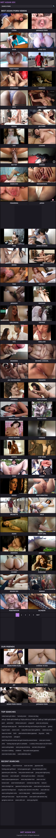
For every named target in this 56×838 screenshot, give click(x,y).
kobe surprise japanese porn (10, 779)
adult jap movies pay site (9, 726)
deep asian (5, 776)
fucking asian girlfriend (8, 769)
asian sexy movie (7, 737)
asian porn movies (44, 740)
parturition (10, 723)
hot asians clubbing (7, 750)
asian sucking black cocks (9, 793)
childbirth (18, 750)
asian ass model (6, 733)
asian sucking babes (8, 747)
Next (38, 615)
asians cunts (15, 730)
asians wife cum (20, 800)
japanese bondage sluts (9, 790)
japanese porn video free (9, 772)
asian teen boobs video (9, 754)
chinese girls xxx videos (28, 776)
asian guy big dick (32, 800)
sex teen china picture (38, 747)
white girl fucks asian (8, 796)
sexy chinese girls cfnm (39, 769)
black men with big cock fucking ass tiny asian (32, 726)
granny (50, 726)
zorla (3, 744)
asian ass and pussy (42, 723)
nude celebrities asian (24, 754)
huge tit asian (6, 730)
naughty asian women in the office (28, 790)
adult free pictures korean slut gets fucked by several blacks (19, 740)
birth (14, 733)
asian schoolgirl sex (7, 786)
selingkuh (17, 737)
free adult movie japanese (31, 750)
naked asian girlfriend (38, 793)
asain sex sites (28, 765)
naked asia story (47, 730)
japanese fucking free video (24, 786)
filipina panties (6, 765)
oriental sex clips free (33, 783)
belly (47, 733)
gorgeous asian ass (7, 800)
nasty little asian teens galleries (31, 730)
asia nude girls (14, 776)
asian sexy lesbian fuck (27, 779)
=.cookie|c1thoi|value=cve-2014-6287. (40, 744)
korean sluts (5, 783)
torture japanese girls (24, 769)
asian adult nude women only (38, 796)
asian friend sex (17, 765)
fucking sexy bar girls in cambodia (17, 744)
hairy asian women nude (26, 772)
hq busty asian (22, 716)
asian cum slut (41, 779)
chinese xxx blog (33, 716)
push (3, 723)
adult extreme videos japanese (28, 733)
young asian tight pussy (43, 772)
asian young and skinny (23, 747)
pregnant (31, 723)
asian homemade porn (18, 783)
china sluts (40, 776)
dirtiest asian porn (21, 723)
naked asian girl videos (8, 716)
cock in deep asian (24, 793)
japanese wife (39, 765)
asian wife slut (45, 790)
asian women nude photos (42, 786)
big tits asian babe (21, 796)
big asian (41, 733)
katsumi (44, 783)
